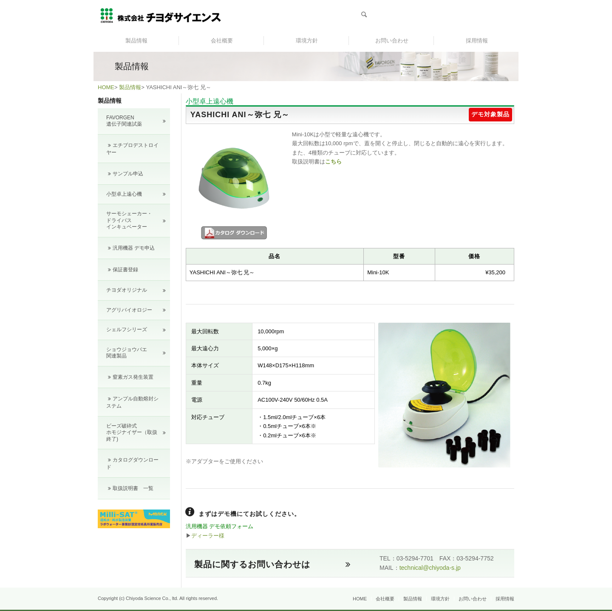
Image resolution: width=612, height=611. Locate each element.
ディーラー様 (207, 535)
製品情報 (130, 87)
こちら (333, 161)
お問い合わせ (473, 598)
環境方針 (440, 598)
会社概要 (385, 598)
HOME (106, 87)
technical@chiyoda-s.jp (430, 567)
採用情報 (505, 598)
